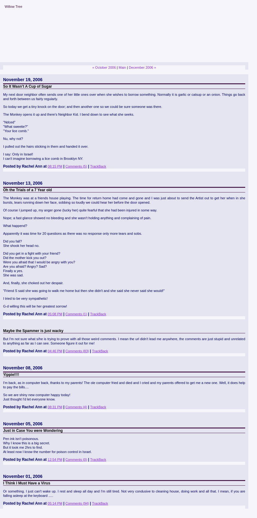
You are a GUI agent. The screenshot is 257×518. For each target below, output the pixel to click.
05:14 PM (55, 503)
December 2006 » (142, 67)
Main (122, 67)
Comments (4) (76, 407)
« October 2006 (104, 67)
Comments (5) (76, 166)
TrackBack (98, 166)
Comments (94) (77, 503)
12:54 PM (55, 459)
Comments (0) (76, 459)
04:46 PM (55, 351)
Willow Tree (13, 6)
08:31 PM (55, 407)
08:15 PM (55, 166)
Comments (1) (76, 314)
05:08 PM (55, 314)
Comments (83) (77, 351)
